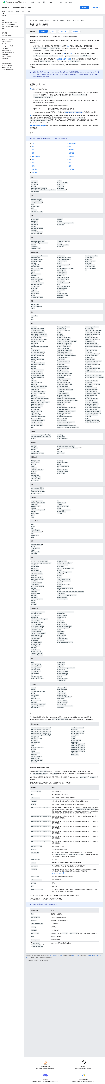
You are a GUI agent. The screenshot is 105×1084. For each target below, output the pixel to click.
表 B (68, 46)
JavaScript (63, 31)
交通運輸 (71, 169)
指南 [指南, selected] (3, 11)
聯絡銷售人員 (97, 8)
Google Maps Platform (45, 20)
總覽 (32, 2)
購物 (70, 163)
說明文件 (55, 20)
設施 (33, 159)
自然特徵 (71, 153)
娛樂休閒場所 (36, 156)
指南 (82, 20)
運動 (70, 166)
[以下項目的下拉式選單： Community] (74, 2)
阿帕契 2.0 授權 (75, 955)
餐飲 (33, 166)
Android (5, 8)
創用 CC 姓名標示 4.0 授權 (55, 955)
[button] (11, 52)
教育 (33, 153)
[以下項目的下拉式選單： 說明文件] (56, 2)
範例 (17, 11)
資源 (23, 11)
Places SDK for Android (21, 8)
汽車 (33, 143)
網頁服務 (75, 31)
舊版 (29, 11)
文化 (33, 150)
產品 (38, 2)
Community (68, 2)
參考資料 (10, 11)
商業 (33, 146)
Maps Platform (16, 2)
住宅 (70, 146)
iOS (53, 31)
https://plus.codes (57, 873)
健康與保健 (72, 143)
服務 (70, 159)
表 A (60, 46)
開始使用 (84, 8)
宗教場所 (71, 156)
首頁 (31, 20)
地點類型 (38, 74)
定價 (44, 2)
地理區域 (34, 169)
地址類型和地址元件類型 (63, 59)
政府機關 (34, 172)
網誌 (61, 2)
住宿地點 (71, 150)
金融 (33, 163)
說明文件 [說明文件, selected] (51, 2)
